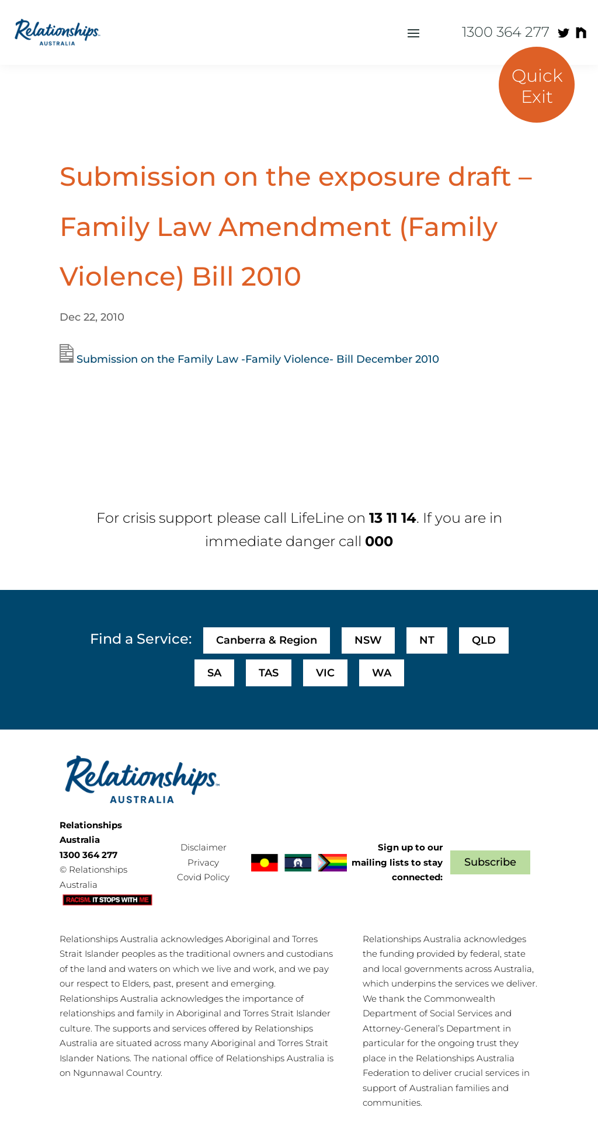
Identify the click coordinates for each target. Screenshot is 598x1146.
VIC (325, 672)
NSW (368, 640)
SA (214, 672)
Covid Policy (203, 877)
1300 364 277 (506, 31)
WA (381, 672)
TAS (269, 672)
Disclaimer (203, 847)
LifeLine (317, 517)
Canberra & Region (266, 640)
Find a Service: (141, 638)
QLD (484, 640)
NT (426, 640)
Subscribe (490, 862)
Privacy (203, 862)
